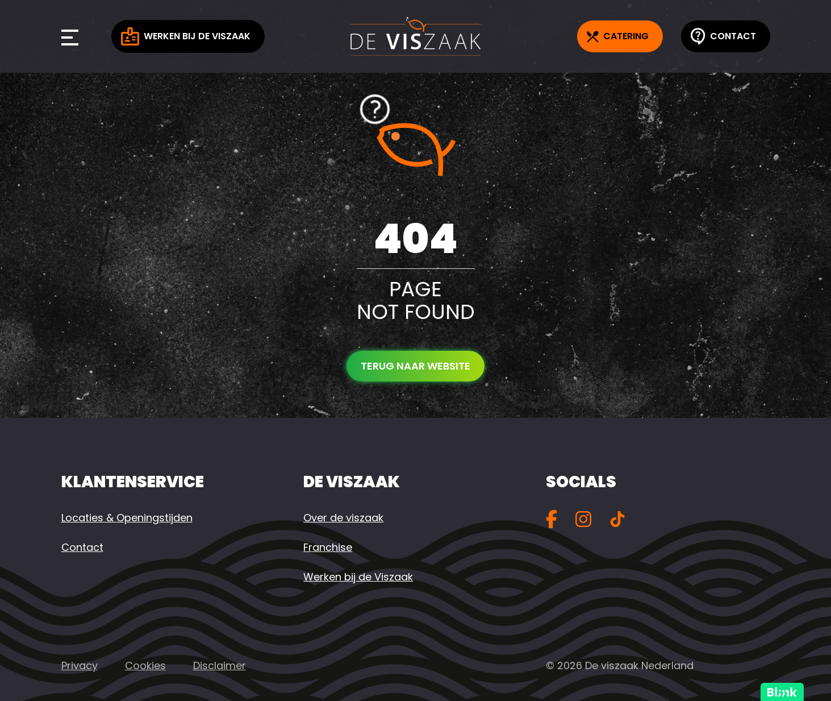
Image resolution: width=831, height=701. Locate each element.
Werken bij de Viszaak (185, 36)
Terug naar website (415, 366)
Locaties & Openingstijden (127, 518)
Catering (618, 36)
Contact (723, 36)
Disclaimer (219, 665)
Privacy (79, 665)
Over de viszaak (343, 518)
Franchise (327, 547)
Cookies (145, 665)
